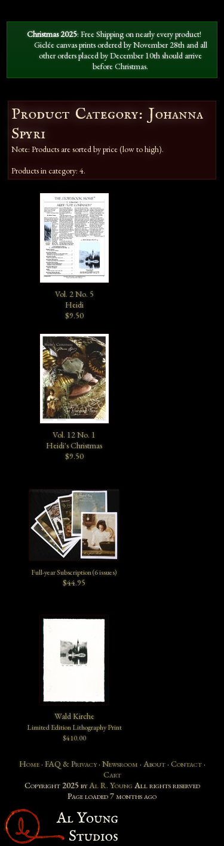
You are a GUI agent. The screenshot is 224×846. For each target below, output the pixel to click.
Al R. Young (111, 785)
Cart (112, 774)
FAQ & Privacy (71, 763)
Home (29, 763)
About (154, 763)
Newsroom (120, 763)
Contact (186, 763)
